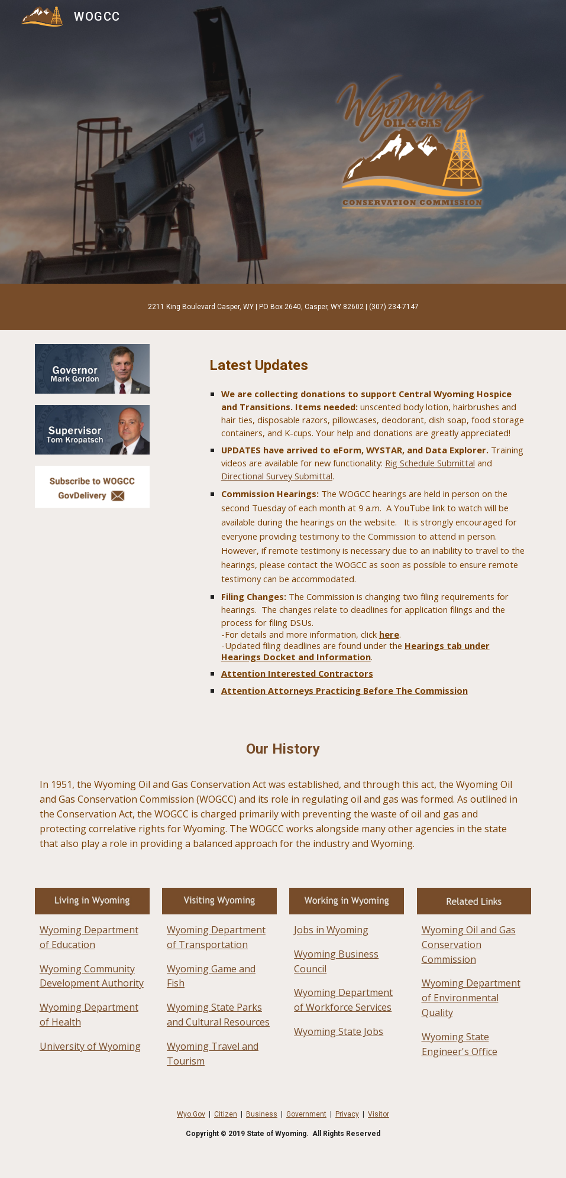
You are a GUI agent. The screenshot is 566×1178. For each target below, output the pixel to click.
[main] (283, 307)
